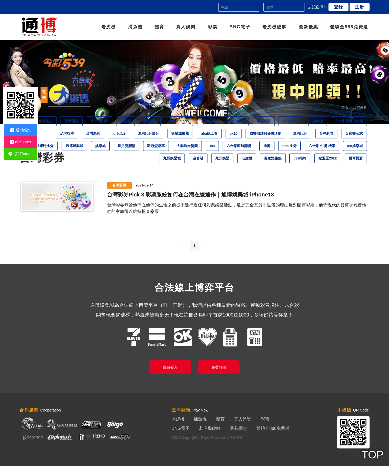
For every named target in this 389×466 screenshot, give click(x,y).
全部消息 (46, 121)
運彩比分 (300, 133)
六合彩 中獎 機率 (322, 146)
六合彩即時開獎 (239, 146)
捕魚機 (135, 27)
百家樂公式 (354, 133)
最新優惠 (308, 27)
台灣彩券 (326, 133)
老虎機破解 (274, 27)
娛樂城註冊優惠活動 (265, 133)
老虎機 (108, 27)
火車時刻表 (99, 121)
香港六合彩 (235, 121)
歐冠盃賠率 (156, 146)
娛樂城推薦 (180, 133)
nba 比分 (289, 146)
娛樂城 (100, 146)
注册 (359, 7)
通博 (266, 146)
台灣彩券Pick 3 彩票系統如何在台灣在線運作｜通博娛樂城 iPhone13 (190, 195)
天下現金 (119, 133)
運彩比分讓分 (148, 133)
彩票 (212, 27)
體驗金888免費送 (349, 27)
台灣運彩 (93, 133)
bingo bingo (179, 121)
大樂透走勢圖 (187, 146)
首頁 (344, 108)
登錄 (338, 7)
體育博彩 (356, 158)
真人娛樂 (186, 27)
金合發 (198, 158)
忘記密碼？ (317, 7)
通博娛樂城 (74, 146)
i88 (212, 146)
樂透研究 (150, 121)
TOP (372, 454)
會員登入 (170, 367)
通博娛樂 (208, 121)
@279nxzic (20, 154)
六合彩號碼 (291, 121)
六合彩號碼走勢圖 (349, 121)
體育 (159, 27)
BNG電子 (239, 27)
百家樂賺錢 (272, 158)
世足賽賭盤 (126, 146)
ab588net (20, 142)
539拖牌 (299, 158)
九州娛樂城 (172, 158)
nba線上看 (209, 133)
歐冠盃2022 (327, 158)
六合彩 (125, 121)
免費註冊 (219, 367)
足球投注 (67, 133)
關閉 (44, 94)
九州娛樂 (222, 158)
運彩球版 (264, 121)
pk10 (234, 133)
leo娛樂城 (355, 146)
